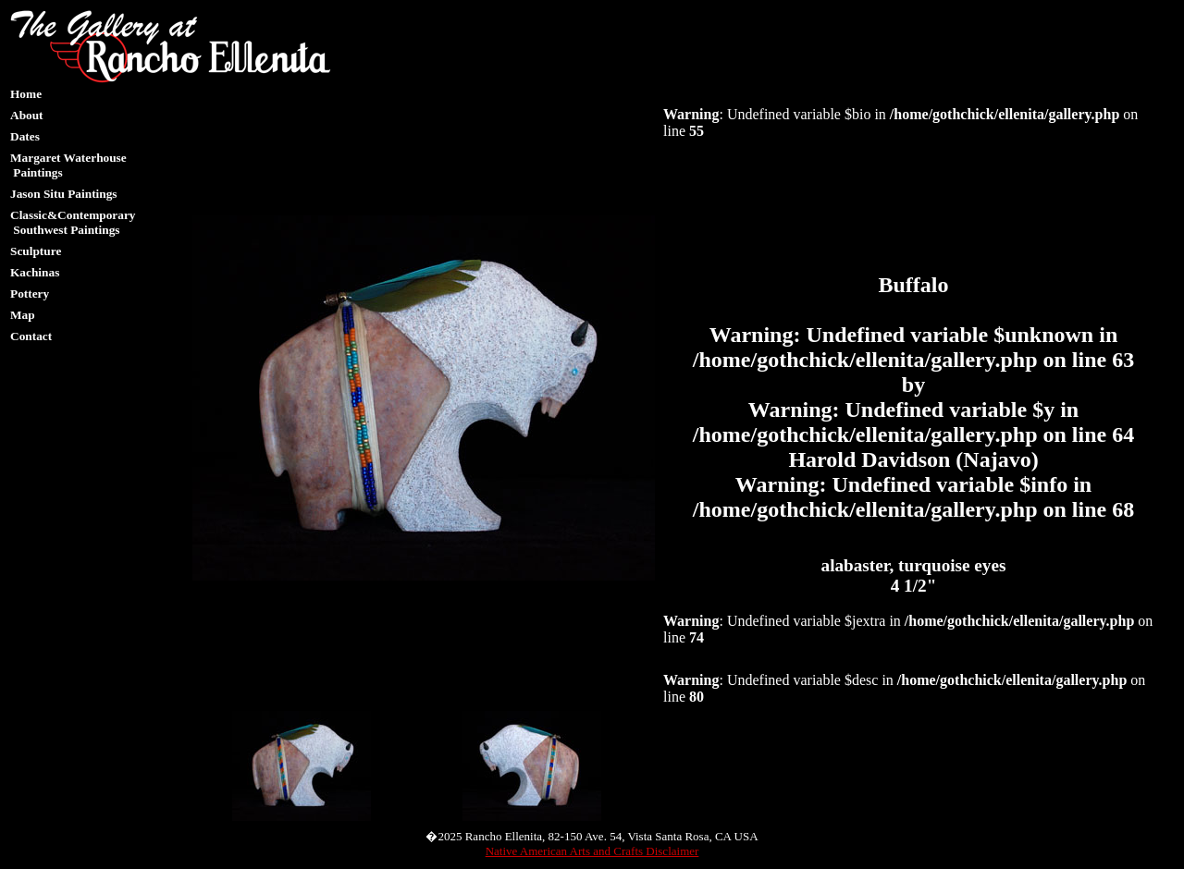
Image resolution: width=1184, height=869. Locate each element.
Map (22, 315)
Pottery (29, 293)
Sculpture (35, 251)
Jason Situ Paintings (63, 194)
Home (26, 94)
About (26, 115)
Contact (31, 336)
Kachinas (34, 272)
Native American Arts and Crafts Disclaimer (592, 851)
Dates (25, 136)
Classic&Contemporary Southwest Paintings (72, 222)
